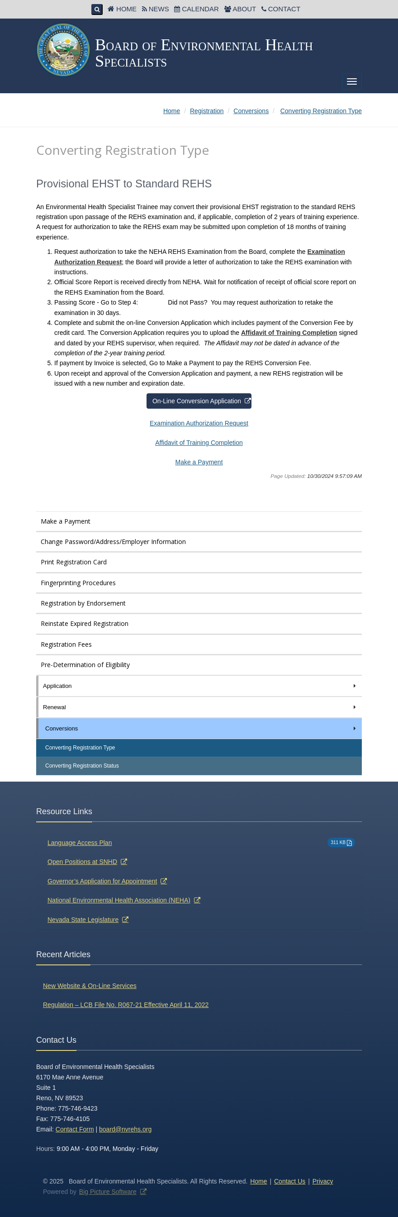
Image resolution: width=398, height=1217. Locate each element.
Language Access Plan (79, 842)
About (244, 9)
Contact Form (75, 1129)
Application (200, 686)
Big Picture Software (108, 1191)
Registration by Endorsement (83, 603)
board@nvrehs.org (125, 1129)
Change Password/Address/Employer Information (113, 541)
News (159, 9)
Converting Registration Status (82, 766)
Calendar (200, 9)
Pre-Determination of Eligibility (85, 664)
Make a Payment (199, 462)
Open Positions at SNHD (82, 861)
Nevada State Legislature (82, 919)
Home (126, 9)
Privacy (323, 1181)
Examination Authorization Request (199, 423)
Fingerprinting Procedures (78, 582)
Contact (284, 9)
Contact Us (289, 1181)
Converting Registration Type (80, 748)
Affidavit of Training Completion (289, 332)
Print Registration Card (74, 562)
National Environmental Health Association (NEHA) (118, 900)
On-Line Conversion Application (196, 401)
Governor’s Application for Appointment (102, 881)
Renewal (200, 707)
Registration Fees (66, 644)
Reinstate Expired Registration (84, 623)
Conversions (201, 728)
